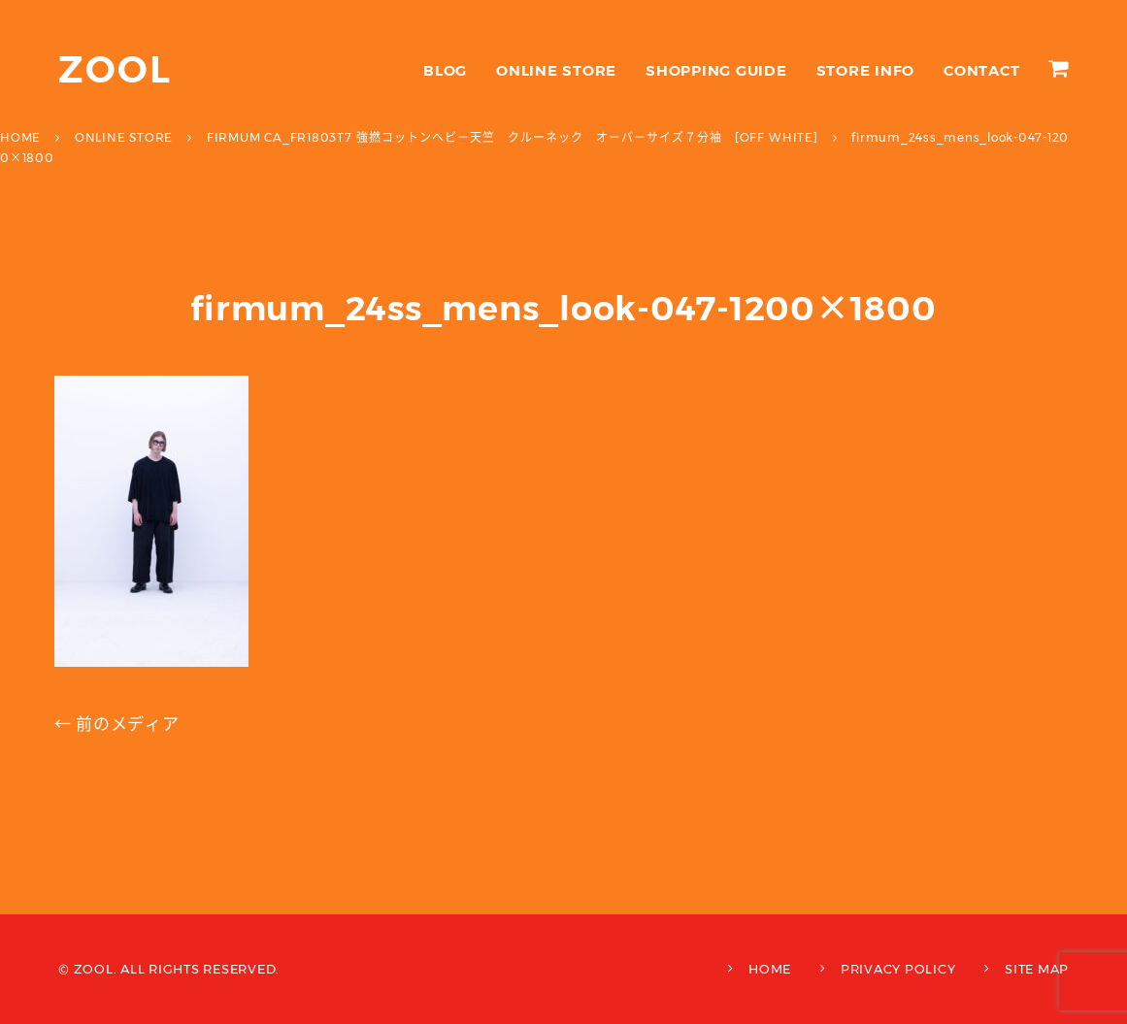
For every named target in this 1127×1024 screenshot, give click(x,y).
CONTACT (981, 70)
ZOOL (115, 69)
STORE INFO (865, 70)
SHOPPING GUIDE (716, 70)
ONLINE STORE (556, 70)
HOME (769, 968)
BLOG (445, 70)
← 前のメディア (117, 724)
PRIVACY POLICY (898, 968)
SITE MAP (1037, 968)
